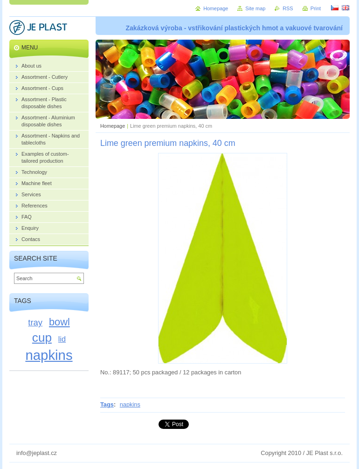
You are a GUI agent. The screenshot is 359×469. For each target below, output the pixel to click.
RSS (288, 8)
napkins (130, 404)
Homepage (112, 126)
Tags (107, 404)
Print (316, 8)
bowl (59, 322)
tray (35, 322)
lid (62, 339)
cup (42, 338)
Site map (255, 8)
